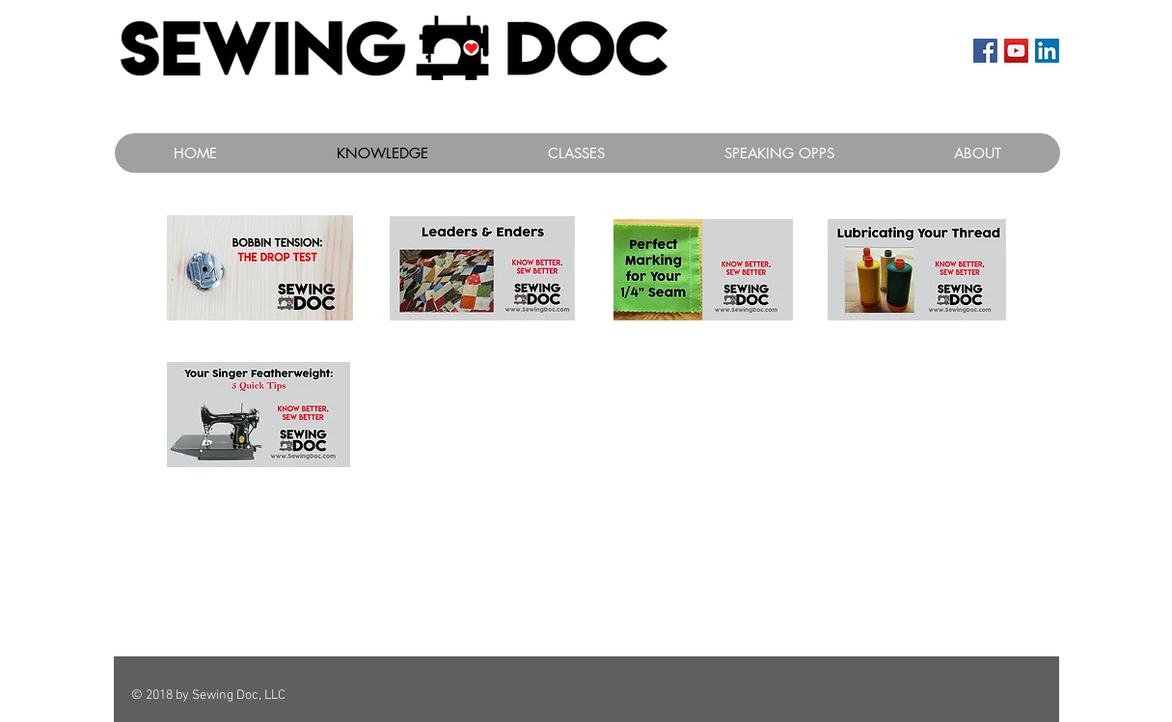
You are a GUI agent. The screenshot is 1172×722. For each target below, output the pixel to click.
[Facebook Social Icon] (985, 51)
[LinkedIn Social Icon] (1047, 51)
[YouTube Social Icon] (1016, 51)
